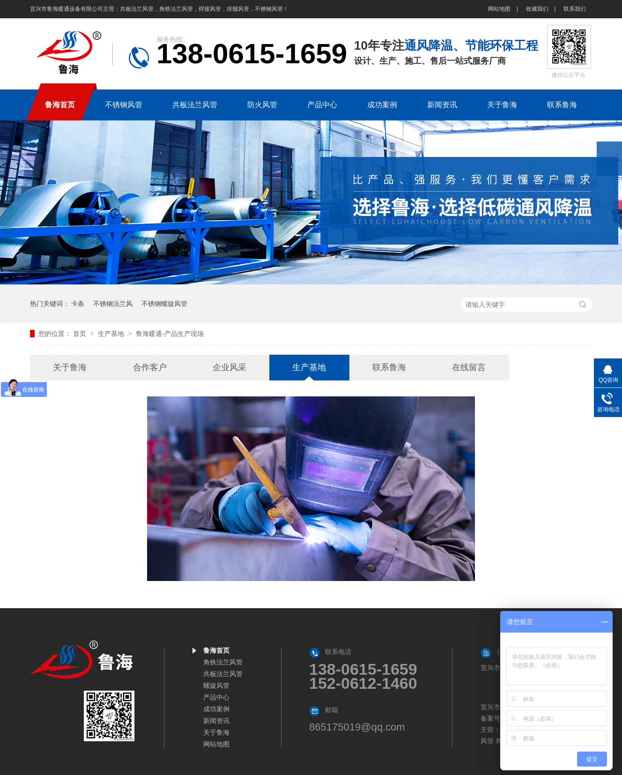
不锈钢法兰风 (113, 303)
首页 (80, 333)
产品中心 (216, 697)
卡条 (77, 303)
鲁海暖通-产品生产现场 (170, 333)
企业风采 (229, 367)
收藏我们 (537, 9)
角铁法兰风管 (223, 662)
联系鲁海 (389, 367)
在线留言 (469, 367)
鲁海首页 (216, 650)
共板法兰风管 (223, 674)
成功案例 (216, 709)
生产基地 (112, 333)
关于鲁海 (70, 367)
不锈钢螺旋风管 (164, 303)
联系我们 (574, 9)
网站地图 (499, 9)
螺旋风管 (216, 685)
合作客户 (150, 367)
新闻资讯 (216, 720)
